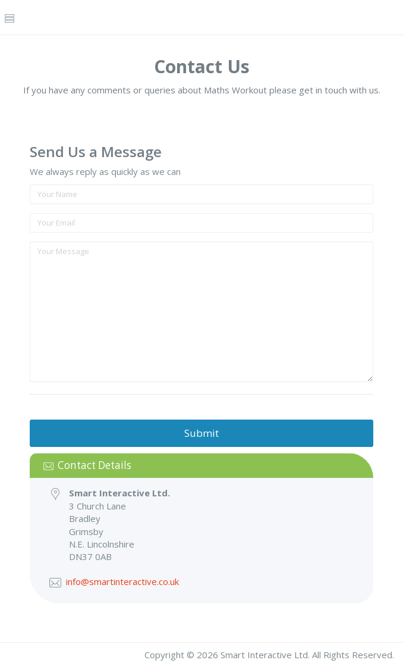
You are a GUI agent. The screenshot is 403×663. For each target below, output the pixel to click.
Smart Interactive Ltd (264, 655)
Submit (201, 433)
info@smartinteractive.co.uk (122, 581)
